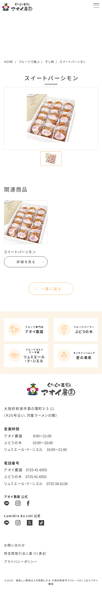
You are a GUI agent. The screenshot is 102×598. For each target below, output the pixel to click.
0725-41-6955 (36, 469)
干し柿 (49, 61)
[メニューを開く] (96, 5)
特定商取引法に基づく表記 (25, 553)
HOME (8, 61)
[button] (51, 158)
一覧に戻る (51, 288)
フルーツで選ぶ (29, 61)
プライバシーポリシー (20, 561)
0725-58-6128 (56, 483)
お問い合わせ (14, 545)
